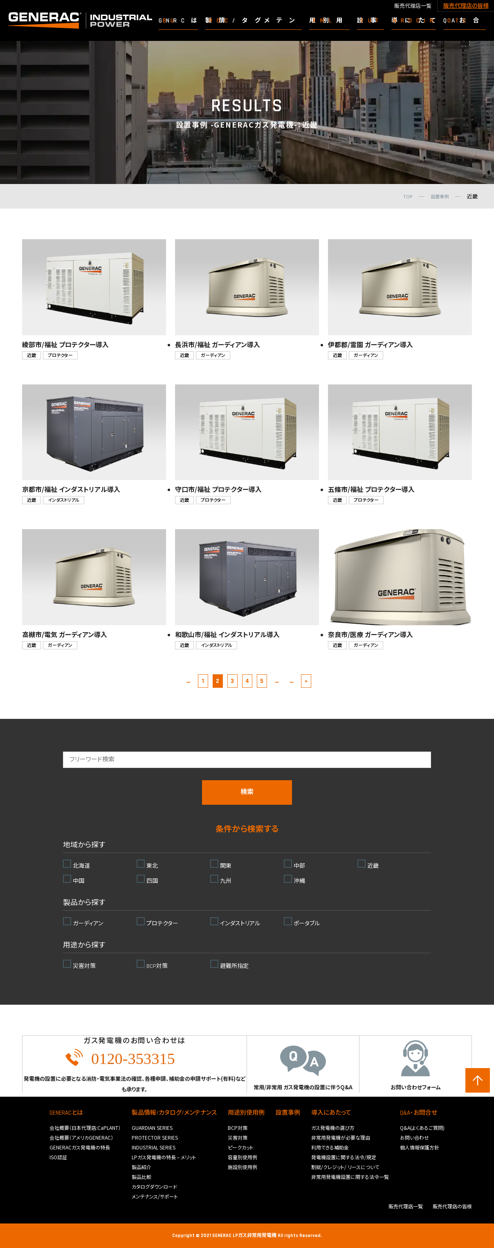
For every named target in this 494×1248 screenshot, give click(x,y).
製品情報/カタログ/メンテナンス (174, 1113)
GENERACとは (66, 1113)
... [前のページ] (188, 681)
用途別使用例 (246, 1113)
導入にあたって (331, 1113)
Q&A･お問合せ (418, 1113)
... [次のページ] (291, 681)
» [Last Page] (306, 681)
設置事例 (288, 1113)
